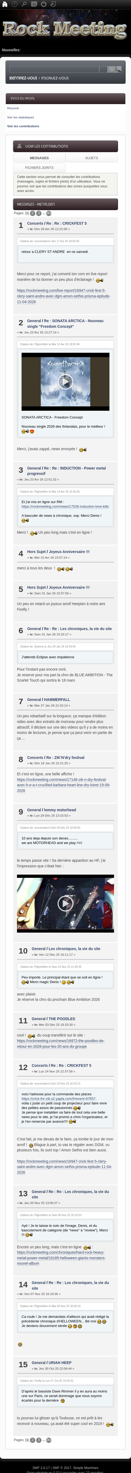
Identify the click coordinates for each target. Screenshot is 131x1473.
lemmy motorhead (60, 801)
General (34, 321)
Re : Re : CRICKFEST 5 (66, 223)
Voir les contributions (23, 126)
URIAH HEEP (60, 1345)
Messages (39, 158)
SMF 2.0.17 (41, 1450)
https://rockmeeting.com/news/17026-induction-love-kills (65, 498)
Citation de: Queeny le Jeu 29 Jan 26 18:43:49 (47, 637)
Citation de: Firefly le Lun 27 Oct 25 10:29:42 (46, 1363)
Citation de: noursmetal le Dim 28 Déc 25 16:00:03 (50, 818)
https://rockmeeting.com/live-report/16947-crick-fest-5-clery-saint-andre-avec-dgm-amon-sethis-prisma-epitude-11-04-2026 (64, 296)
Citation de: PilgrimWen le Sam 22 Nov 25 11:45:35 (50, 949)
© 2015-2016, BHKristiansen (65, 1460)
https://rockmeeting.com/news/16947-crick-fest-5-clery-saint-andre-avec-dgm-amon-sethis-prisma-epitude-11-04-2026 (64, 1149)
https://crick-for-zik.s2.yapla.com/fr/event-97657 (58, 1081)
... (44, 213)
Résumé (13, 108)
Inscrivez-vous (55, 78)
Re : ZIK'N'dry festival (65, 749)
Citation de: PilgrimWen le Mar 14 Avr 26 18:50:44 (50, 344)
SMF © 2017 (62, 1450)
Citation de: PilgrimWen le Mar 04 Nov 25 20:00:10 (50, 1288)
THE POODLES (62, 1001)
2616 (48, 213)
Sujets (91, 158)
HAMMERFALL (57, 691)
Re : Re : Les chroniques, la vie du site (78, 620)
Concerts (35, 223)
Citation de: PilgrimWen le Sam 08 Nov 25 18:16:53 (50, 1197)
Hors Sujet (36, 543)
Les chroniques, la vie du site (74, 931)
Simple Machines (85, 1450)
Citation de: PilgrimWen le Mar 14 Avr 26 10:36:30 (50, 482)
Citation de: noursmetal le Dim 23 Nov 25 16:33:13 (50, 1065)
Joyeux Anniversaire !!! (69, 543)
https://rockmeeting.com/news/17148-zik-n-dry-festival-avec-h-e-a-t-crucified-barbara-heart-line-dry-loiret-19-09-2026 (63, 776)
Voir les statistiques (20, 117)
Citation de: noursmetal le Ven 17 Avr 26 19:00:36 (49, 241)
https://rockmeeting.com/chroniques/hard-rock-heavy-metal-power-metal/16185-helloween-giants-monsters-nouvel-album (61, 1240)
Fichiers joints (39, 168)
